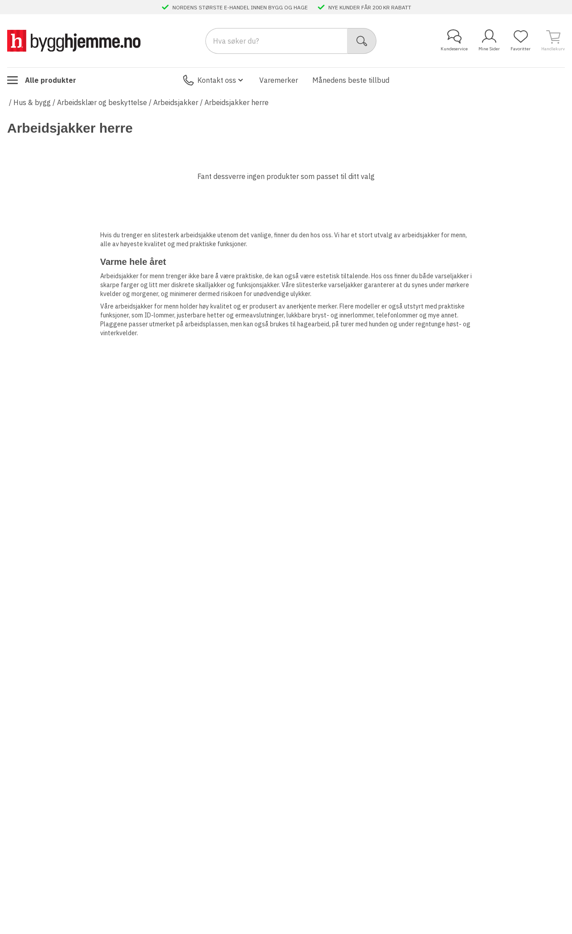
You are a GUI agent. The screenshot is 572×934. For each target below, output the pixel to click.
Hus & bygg (32, 102)
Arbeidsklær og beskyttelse (102, 102)
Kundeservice (454, 40)
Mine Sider (489, 40)
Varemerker (278, 80)
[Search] (276, 41)
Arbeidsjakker (175, 102)
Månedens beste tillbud (350, 80)
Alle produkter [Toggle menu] (41, 80)
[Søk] (361, 41)
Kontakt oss (214, 80)
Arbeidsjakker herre (236, 102)
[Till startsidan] (74, 41)
